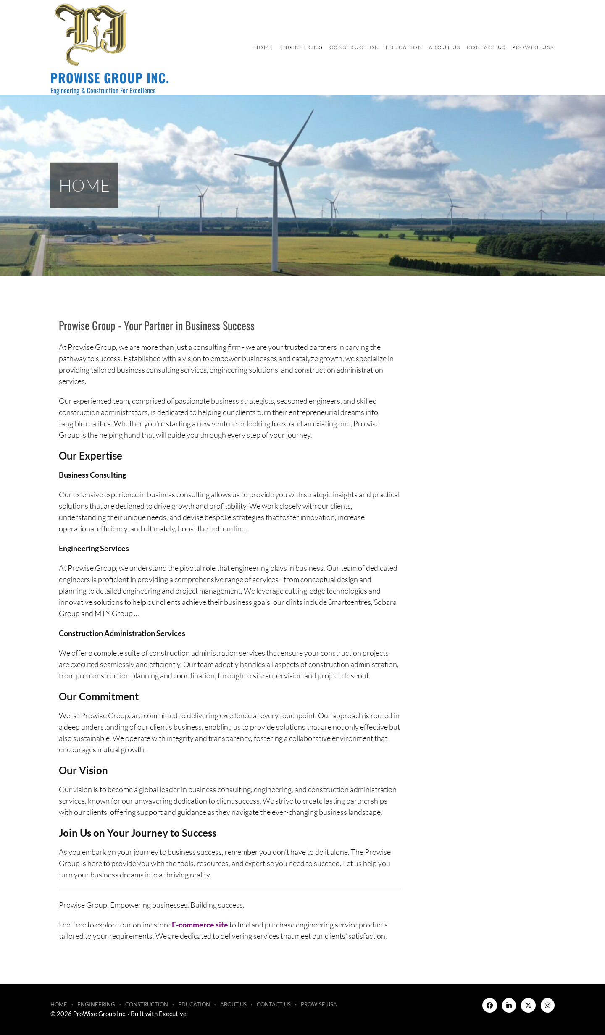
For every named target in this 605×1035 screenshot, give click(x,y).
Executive (173, 1013)
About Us (444, 47)
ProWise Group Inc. (109, 77)
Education (404, 47)
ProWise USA (533, 47)
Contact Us (486, 47)
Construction (354, 47)
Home (263, 47)
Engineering (301, 47)
